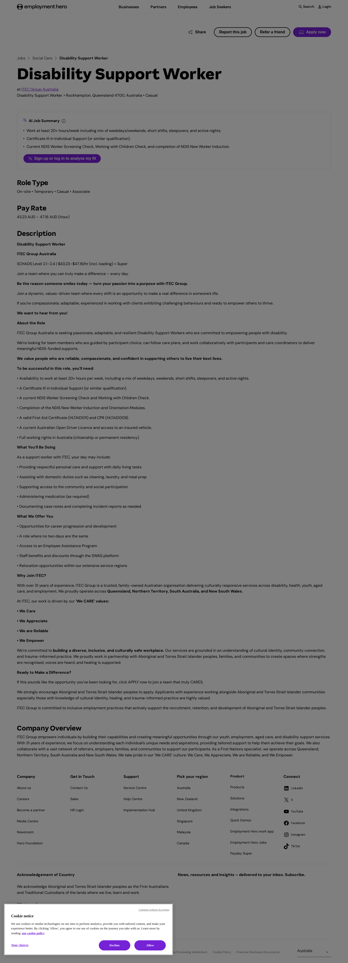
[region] (88, 929)
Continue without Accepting (154, 909)
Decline (114, 945)
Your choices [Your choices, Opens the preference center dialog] (20, 945)
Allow (150, 945)
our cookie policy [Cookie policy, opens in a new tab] (33, 933)
